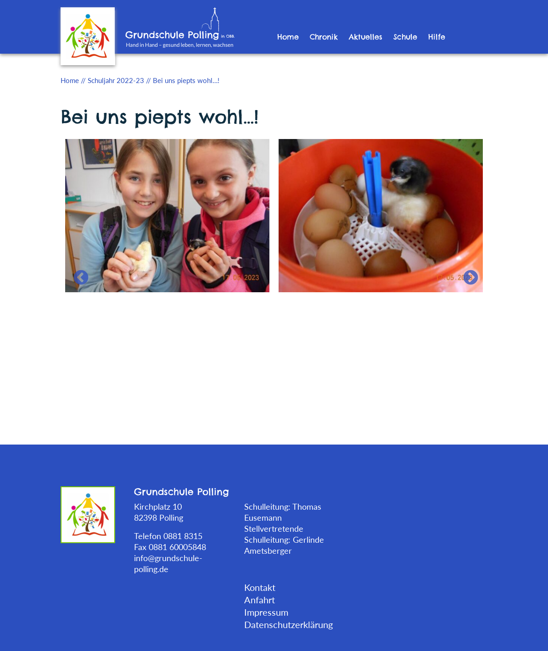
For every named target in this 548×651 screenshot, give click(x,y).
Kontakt (259, 587)
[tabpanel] (167, 214)
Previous (77, 274)
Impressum (266, 612)
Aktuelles (365, 36)
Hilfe (436, 36)
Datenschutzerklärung (288, 624)
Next (466, 274)
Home (288, 36)
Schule (405, 36)
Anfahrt (259, 599)
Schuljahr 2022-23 (116, 80)
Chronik (324, 36)
